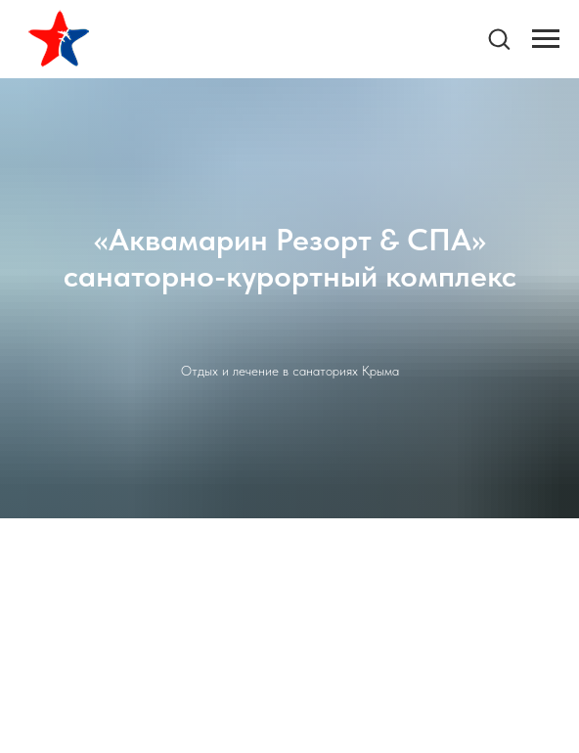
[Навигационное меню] (545, 39)
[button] (499, 38)
